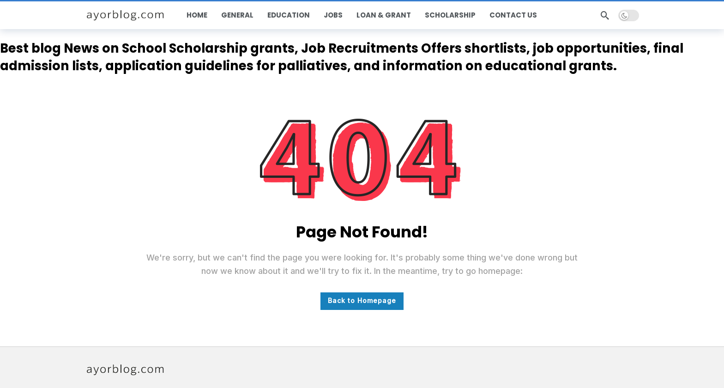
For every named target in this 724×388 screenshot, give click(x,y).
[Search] (605, 15)
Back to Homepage (362, 300)
